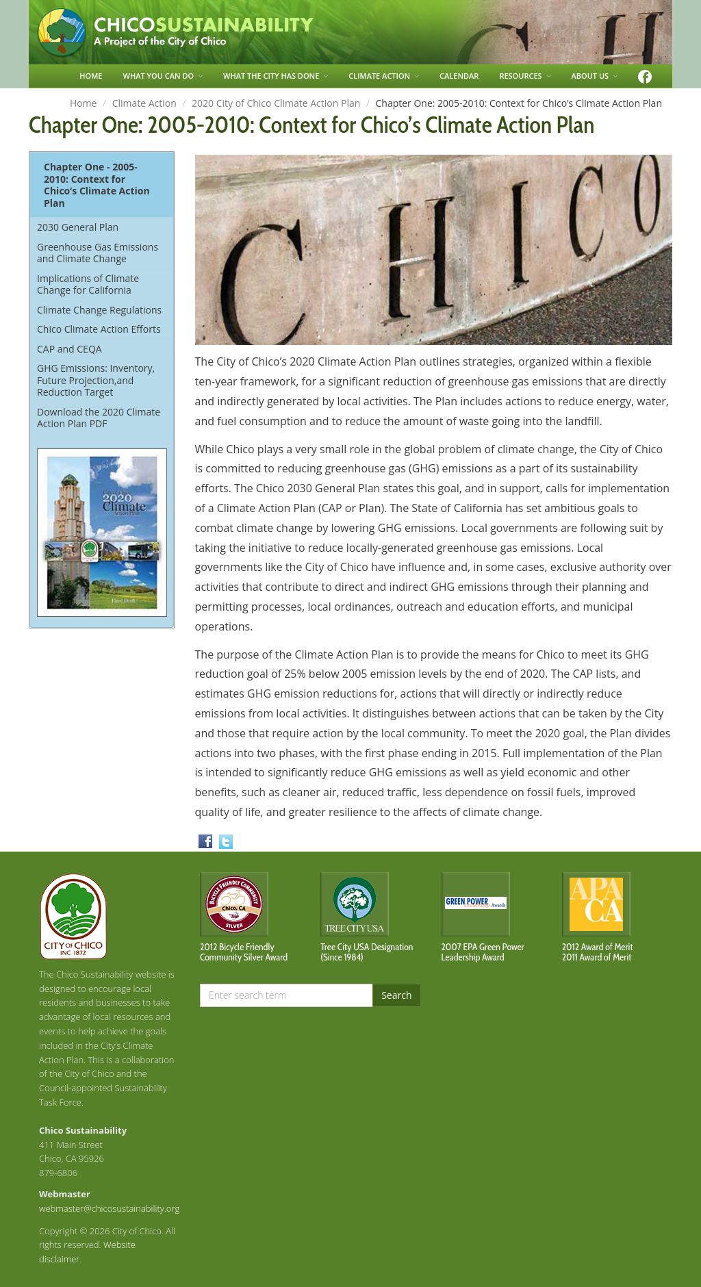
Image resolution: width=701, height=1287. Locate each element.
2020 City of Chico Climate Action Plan (276, 103)
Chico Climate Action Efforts (99, 328)
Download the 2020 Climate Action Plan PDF (98, 418)
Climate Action (144, 103)
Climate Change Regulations (99, 309)
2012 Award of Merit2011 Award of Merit (597, 952)
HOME (90, 76)
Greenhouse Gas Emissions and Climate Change (97, 253)
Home (83, 103)
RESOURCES (524, 76)
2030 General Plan (77, 226)
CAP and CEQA (69, 348)
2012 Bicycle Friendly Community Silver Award (244, 952)
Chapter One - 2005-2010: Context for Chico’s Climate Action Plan (97, 184)
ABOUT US (595, 76)
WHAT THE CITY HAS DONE (275, 76)
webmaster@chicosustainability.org (109, 1208)
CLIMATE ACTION (383, 76)
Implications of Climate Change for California (88, 284)
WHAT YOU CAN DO (163, 76)
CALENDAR (459, 76)
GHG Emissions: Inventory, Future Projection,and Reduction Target (96, 379)
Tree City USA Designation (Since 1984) (366, 952)
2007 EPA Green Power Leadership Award (483, 952)
